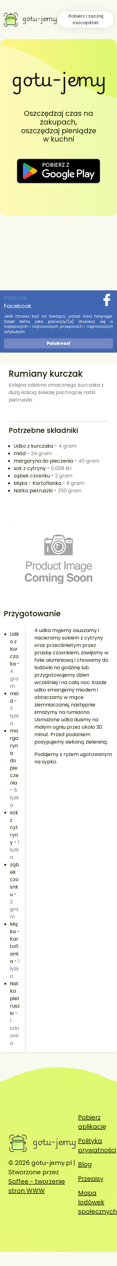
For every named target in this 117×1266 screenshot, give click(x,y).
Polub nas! (59, 343)
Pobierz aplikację (92, 1122)
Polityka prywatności (97, 1145)
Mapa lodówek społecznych (97, 1202)
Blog (85, 1164)
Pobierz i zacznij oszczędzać (85, 19)
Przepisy (90, 1178)
